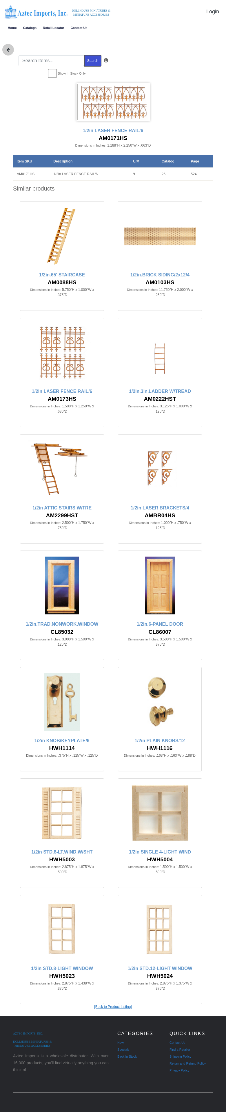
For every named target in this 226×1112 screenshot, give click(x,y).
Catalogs (30, 27)
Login (212, 11)
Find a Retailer (180, 1049)
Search (92, 61)
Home (12, 27)
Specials (123, 1049)
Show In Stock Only (72, 73)
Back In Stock (127, 1056)
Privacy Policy (179, 1070)
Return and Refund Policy (188, 1063)
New (120, 1042)
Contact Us (78, 27)
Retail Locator (53, 27)
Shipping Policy (180, 1056)
